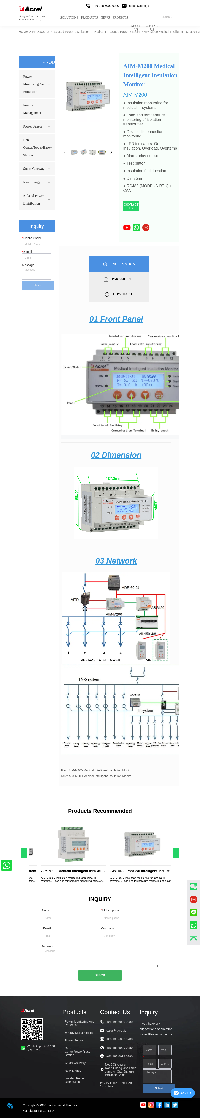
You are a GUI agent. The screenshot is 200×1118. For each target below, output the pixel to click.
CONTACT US (152, 24)
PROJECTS (120, 17)
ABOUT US (136, 24)
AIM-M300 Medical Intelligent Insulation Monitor (100, 770)
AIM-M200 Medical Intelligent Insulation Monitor (100, 776)
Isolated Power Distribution (72, 31)
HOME (23, 31)
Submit (38, 285)
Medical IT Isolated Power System (117, 31)
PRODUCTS (89, 17)
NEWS (105, 17)
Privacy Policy (109, 1082)
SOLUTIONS (69, 17)
